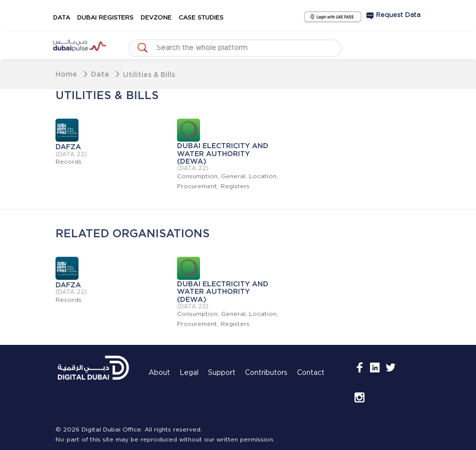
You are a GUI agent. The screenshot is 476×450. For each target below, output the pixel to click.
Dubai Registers (105, 18)
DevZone (156, 18)
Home (66, 74)
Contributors (266, 373)
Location (262, 176)
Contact (310, 373)
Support (222, 373)
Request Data (398, 15)
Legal (189, 373)
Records (69, 162)
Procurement (197, 186)
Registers (235, 186)
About (159, 373)
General (233, 176)
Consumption (197, 176)
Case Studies (201, 18)
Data (61, 18)
